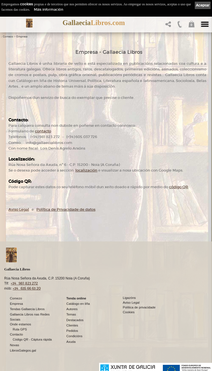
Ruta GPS (20, 329)
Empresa (21, 36)
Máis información (48, 9)
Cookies (129, 312)
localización (86, 170)
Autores (72, 309)
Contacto (16, 334)
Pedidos (72, 330)
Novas (14, 345)
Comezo (8, 36)
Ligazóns (129, 297)
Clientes (72, 325)
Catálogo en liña (78, 303)
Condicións (74, 336)
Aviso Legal (18, 209)
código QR (178, 187)
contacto (43, 131)
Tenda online (76, 298)
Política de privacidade (139, 307)
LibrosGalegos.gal (23, 350)
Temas (71, 314)
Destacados (75, 320)
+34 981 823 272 (24, 283)
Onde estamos (20, 324)
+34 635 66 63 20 (27, 288)
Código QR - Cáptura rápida (32, 339)
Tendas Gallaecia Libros (27, 309)
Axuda (71, 341)
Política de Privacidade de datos (65, 209)
